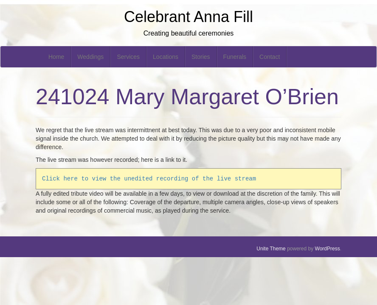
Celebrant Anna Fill (188, 16)
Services (128, 56)
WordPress (327, 249)
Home (56, 56)
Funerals (234, 56)
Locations (165, 56)
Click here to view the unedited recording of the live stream (149, 179)
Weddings (90, 56)
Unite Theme (270, 249)
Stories (200, 56)
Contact (269, 56)
